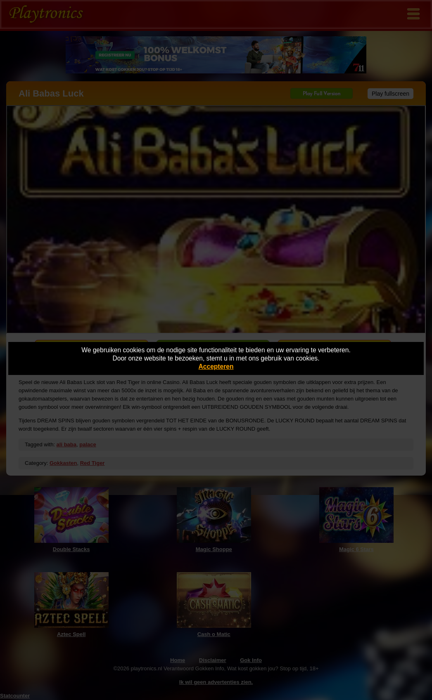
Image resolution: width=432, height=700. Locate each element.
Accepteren (216, 366)
